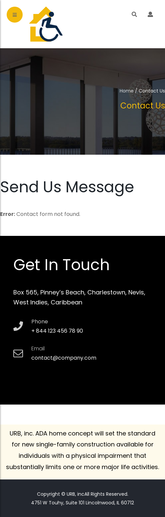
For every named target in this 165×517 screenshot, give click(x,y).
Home (127, 90)
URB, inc (74, 494)
